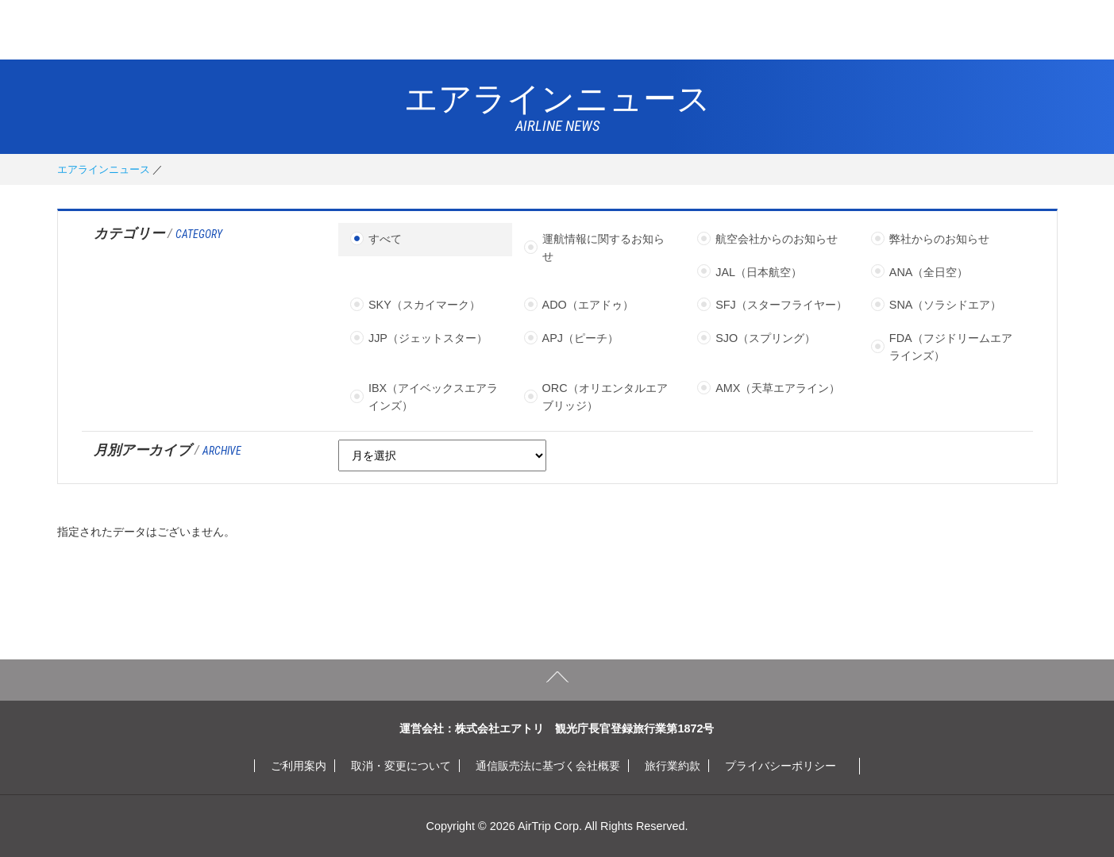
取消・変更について (401, 765)
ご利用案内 (298, 765)
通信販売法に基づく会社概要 (548, 765)
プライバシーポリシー (780, 765)
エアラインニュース (103, 169)
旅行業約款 (672, 765)
